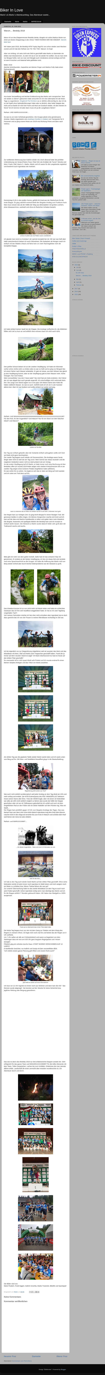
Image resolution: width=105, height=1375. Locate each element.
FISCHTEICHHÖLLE (79, 249)
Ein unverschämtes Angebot (90, 176)
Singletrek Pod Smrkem (28, 101)
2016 (76, 291)
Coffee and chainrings (79, 241)
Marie (17, 21)
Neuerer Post (10, 1356)
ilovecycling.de (77, 251)
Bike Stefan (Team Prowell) (81, 238)
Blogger (63, 1369)
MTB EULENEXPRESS (80, 256)
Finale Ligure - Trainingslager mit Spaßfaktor (90, 189)
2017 (76, 288)
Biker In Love (11, 10)
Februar (79, 285)
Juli (77, 267)
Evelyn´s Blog (76, 246)
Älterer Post (61, 1356)
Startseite (7, 21)
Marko (25, 21)
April (78, 282)
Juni (77, 270)
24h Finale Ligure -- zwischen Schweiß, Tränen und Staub (90, 204)
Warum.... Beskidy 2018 (84, 275)
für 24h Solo (80, 273)
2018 (76, 265)
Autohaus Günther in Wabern (38, 119)
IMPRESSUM (36, 21)
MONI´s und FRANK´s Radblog (82, 254)
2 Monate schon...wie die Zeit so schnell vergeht (90, 219)
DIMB (74, 243)
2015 (76, 294)
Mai (77, 279)
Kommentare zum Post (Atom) (22, 1361)
